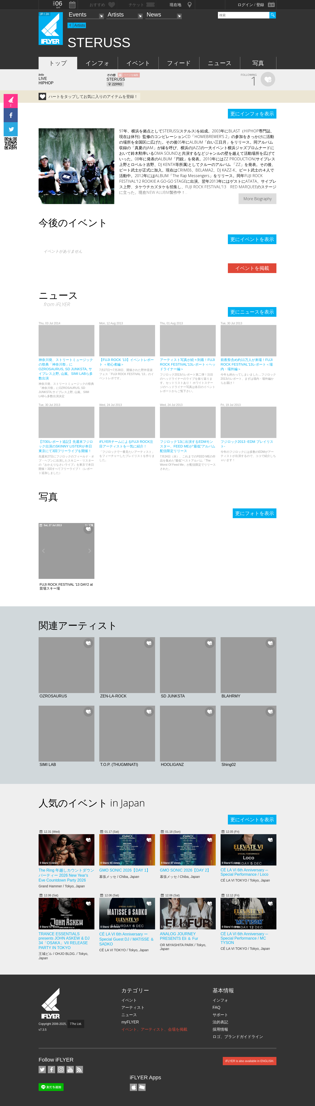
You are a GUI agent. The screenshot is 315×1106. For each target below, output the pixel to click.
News (154, 14)
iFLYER (51, 1003)
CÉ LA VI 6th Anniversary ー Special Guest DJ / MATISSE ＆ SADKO (126, 939)
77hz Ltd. (76, 1024)
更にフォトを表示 (254, 513)
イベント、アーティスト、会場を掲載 (154, 1029)
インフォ (97, 63)
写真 (258, 63)
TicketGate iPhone (142, 1087)
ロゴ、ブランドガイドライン (238, 1037)
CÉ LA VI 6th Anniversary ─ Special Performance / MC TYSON (244, 938)
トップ (58, 63)
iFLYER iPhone (133, 1087)
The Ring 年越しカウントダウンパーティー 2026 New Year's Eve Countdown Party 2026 (66, 875)
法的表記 (220, 1022)
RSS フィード (79, 1069)
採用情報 (220, 1029)
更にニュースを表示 (252, 312)
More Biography (257, 198)
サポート (220, 1015)
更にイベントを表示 (252, 239)
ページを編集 (131, 75)
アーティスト (133, 1007)
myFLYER (130, 1022)
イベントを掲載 (252, 268)
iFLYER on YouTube (70, 1069)
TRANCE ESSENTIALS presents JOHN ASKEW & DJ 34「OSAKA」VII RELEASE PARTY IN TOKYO (64, 941)
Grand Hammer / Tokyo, (62, 886)
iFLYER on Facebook (51, 1069)
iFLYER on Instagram (61, 1069)
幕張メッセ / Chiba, (119, 877)
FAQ (216, 1007)
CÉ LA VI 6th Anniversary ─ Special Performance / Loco (244, 872)
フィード (179, 63)
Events (77, 14)
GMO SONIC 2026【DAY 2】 (185, 870)
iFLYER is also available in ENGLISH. (249, 1061)
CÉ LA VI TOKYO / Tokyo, (245, 880)
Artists (116, 14)
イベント (138, 63)
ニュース (220, 63)
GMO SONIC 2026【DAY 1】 (124, 870)
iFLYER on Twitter (42, 1069)
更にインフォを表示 (252, 113)
